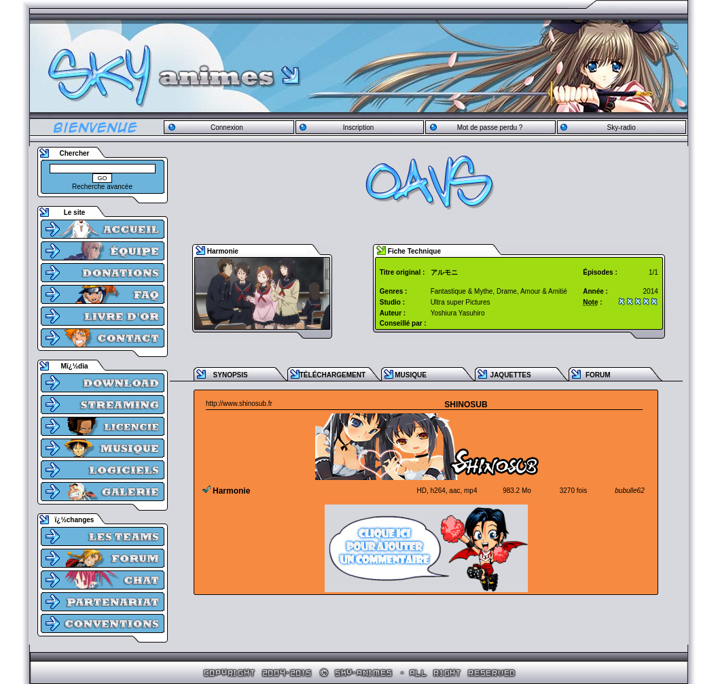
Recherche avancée (102, 186)
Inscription (358, 127)
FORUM (598, 375)
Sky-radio (621, 127)
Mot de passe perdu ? (490, 127)
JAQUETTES (510, 375)
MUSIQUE (411, 375)
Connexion (227, 127)
